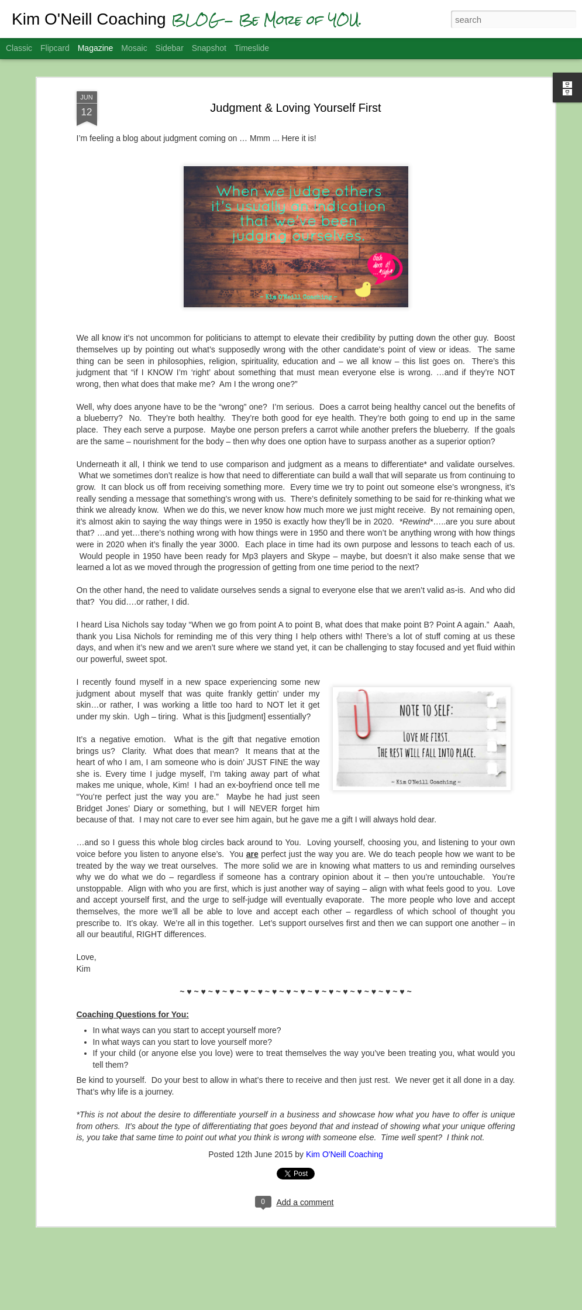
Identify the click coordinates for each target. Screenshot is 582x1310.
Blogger (345, 1303)
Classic (19, 48)
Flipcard (55, 48)
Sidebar (170, 48)
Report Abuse (379, 1303)
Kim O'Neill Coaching (344, 1133)
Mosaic (134, 48)
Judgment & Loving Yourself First (295, 86)
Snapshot (209, 48)
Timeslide (252, 48)
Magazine (95, 48)
